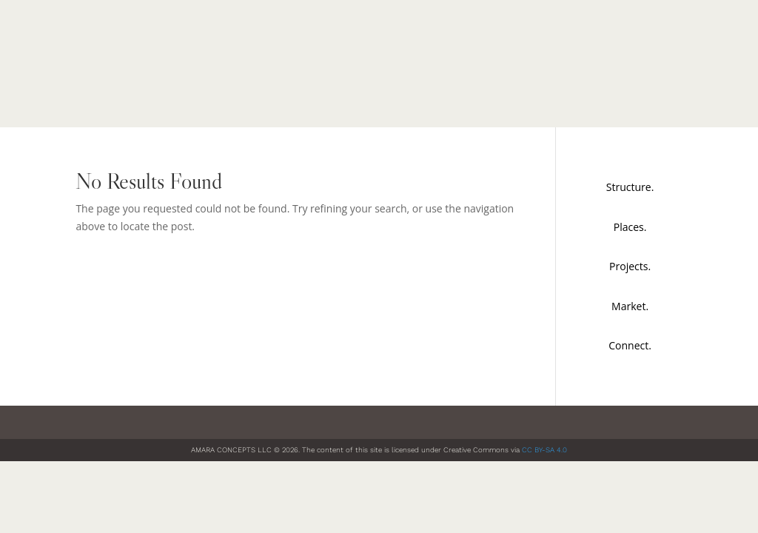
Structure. (630, 187)
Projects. (630, 266)
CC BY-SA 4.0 (544, 450)
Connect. (629, 345)
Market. (629, 306)
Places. (630, 227)
